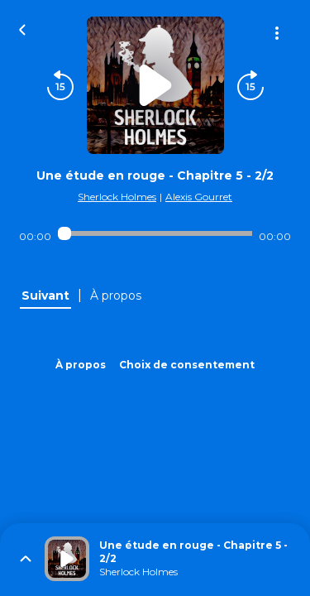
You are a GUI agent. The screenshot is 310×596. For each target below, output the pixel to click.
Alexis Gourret (198, 196)
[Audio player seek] (155, 233)
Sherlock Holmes (117, 196)
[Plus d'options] (276, 33)
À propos (80, 364)
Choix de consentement (187, 364)
